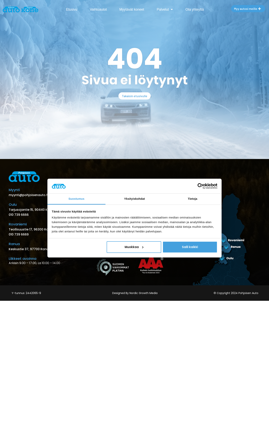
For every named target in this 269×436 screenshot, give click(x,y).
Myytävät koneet (131, 9)
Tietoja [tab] (192, 198)
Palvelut (165, 9)
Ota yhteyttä (194, 9)
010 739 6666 (19, 214)
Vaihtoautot (98, 9)
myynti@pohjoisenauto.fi (28, 195)
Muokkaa (134, 247)
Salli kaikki (190, 247)
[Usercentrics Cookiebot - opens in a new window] (200, 186)
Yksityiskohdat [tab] (134, 198)
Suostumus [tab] (77, 198)
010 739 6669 (19, 234)
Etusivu (71, 9)
